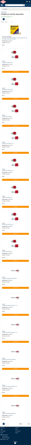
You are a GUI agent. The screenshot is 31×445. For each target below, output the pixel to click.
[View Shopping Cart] (27, 1)
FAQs (16, 429)
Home (2, 429)
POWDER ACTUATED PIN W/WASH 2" (9, 359)
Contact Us (3, 427)
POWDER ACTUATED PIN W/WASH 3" (9, 413)
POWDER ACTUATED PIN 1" (7, 116)
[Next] (9, 19)
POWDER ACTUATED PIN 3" (7, 251)
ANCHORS (5, 9)
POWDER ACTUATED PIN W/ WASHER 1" (9, 278)
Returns (16, 432)
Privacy (2, 432)
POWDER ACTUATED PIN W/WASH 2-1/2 (9, 386)
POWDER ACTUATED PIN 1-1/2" (8, 170)
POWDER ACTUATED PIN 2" (7, 197)
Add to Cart (15, 71)
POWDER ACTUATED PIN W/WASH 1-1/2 (9, 332)
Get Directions (18, 431)
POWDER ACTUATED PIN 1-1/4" (8, 143)
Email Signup (3, 431)
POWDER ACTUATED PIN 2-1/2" (8, 224)
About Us (17, 427)
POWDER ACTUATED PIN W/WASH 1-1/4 (9, 305)
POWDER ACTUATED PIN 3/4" (7, 89)
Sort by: (2, 21)
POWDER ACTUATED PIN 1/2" (7, 62)
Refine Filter (4, 12)
